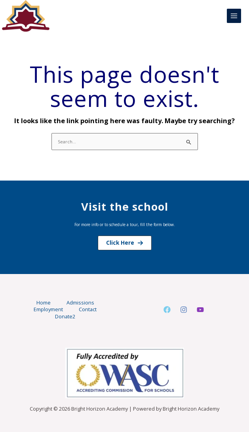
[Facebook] (167, 309)
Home (43, 302)
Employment (48, 309)
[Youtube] (200, 309)
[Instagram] (183, 309)
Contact (88, 309)
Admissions (80, 302)
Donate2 (65, 316)
